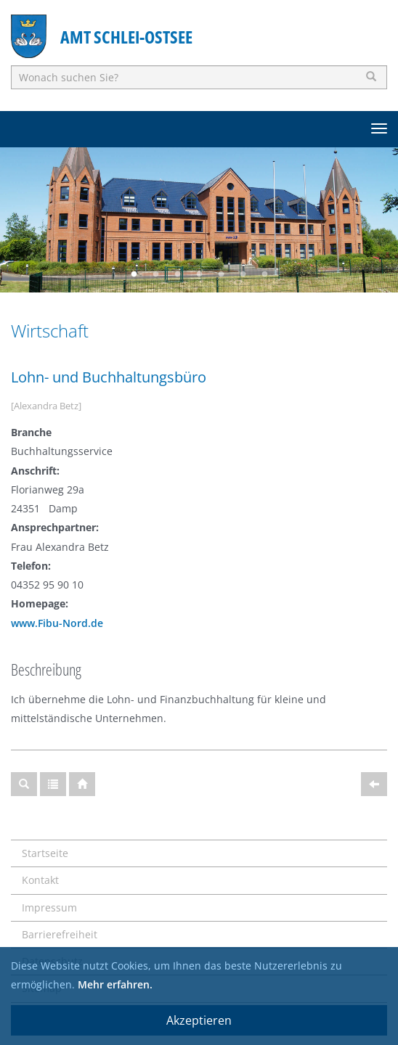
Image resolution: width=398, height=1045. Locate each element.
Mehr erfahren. (115, 984)
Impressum (49, 907)
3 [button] (177, 274)
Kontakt (40, 880)
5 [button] (221, 274)
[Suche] (24, 784)
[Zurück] (374, 784)
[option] (199, 219)
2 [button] (155, 274)
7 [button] (264, 274)
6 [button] (242, 274)
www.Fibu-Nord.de (57, 623)
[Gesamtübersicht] (53, 784)
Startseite (45, 853)
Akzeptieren (199, 1020)
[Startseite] (82, 784)
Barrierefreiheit (59, 934)
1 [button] (133, 274)
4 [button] (199, 274)
